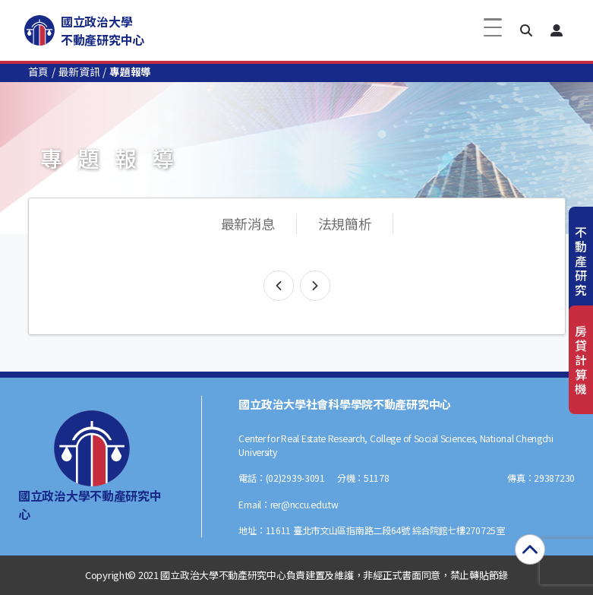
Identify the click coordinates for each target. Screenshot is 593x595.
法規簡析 (345, 223)
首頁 (38, 71)
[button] (526, 30)
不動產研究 (581, 261)
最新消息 (248, 223)
